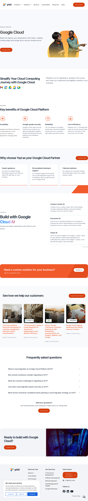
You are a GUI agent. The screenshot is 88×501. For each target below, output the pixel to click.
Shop (63, 5)
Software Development (52, 478)
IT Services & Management (49, 474)
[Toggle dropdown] (20, 4)
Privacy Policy (76, 496)
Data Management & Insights (51, 485)
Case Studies (46, 5)
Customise (11, 494)
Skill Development (51, 481)
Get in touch (79, 4)
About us (36, 5)
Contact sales (82, 158)
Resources (55, 5)
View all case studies (77, 296)
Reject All (21, 494)
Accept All (32, 494)
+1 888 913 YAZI (70, 480)
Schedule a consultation (70, 475)
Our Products (32, 479)
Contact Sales (10, 447)
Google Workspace (51, 489)
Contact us (79, 270)
